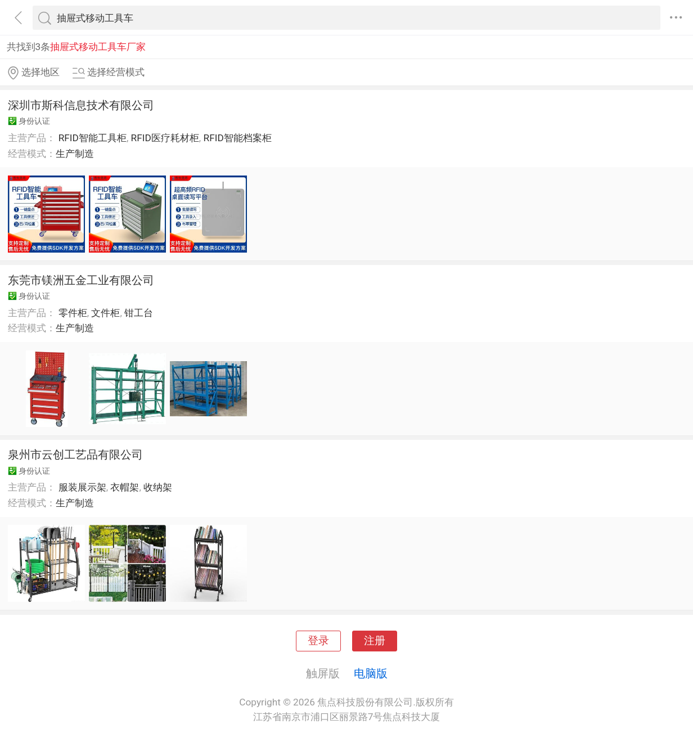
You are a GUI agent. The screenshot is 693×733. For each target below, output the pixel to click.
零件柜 (72, 312)
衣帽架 (124, 487)
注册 (374, 641)
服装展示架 (82, 487)
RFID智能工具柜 (92, 137)
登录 (318, 641)
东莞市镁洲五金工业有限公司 (81, 280)
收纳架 (157, 487)
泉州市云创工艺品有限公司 (75, 454)
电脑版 (371, 673)
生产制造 (75, 153)
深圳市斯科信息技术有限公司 (81, 105)
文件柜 (105, 312)
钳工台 (138, 312)
